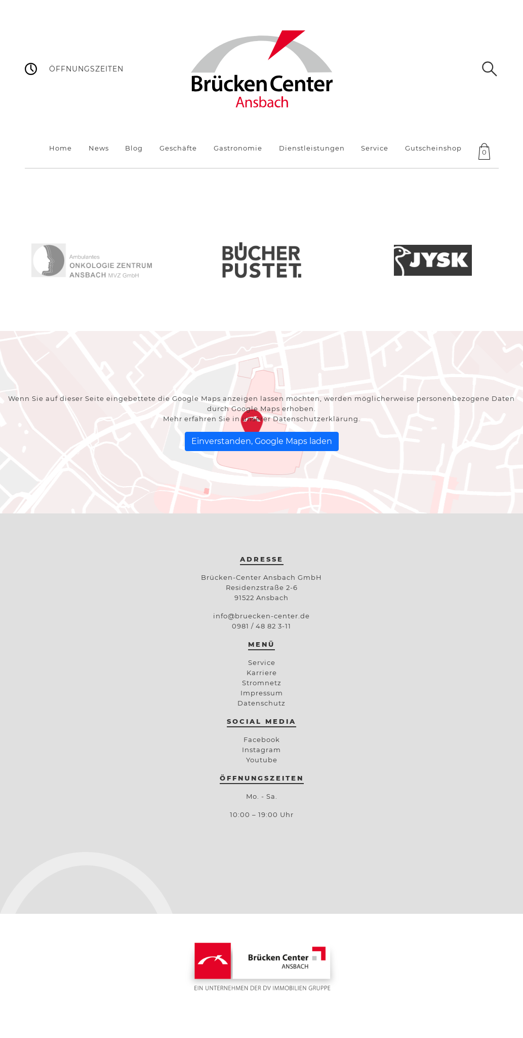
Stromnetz (261, 683)
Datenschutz (261, 703)
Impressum (261, 693)
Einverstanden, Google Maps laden (261, 441)
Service (261, 662)
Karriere (262, 673)
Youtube (261, 760)
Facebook (262, 739)
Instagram (261, 750)
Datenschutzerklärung (315, 419)
